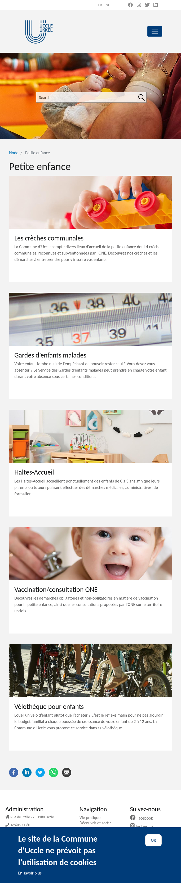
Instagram (143, 826)
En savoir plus (30, 877)
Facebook (143, 818)
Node (13, 152)
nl (108, 5)
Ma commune (93, 828)
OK (153, 845)
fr (100, 5)
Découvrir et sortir (97, 822)
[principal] (154, 31)
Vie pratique (91, 817)
